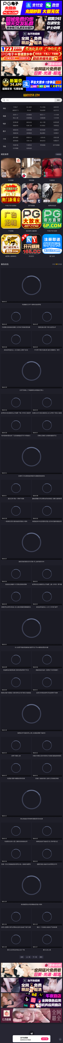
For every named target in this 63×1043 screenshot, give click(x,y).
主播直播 (42, 118)
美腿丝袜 (15, 133)
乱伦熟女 (42, 125)
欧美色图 (42, 130)
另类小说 (29, 141)
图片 (4, 131)
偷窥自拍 (15, 130)
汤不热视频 (56, 145)
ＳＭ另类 (56, 118)
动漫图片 (56, 130)
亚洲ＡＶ (15, 115)
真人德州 (29, 107)
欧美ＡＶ (42, 115)
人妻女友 (42, 137)
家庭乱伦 (29, 137)
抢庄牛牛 (56, 110)
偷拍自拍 (29, 122)
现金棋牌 (42, 110)
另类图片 (56, 133)
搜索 (58, 100)
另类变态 (56, 125)
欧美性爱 (56, 122)
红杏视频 (15, 148)
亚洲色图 (29, 130)
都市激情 (15, 137)
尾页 (41, 957)
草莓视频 (42, 145)
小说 (4, 139)
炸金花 (29, 110)
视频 (4, 116)
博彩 (4, 108)
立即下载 (44, 1039)
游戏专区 (56, 107)
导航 (4, 146)
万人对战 (42, 107)
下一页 (35, 957)
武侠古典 (56, 137)
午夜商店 (29, 145)
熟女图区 (42, 133)
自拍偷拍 (29, 115)
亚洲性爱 (15, 122)
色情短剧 (29, 148)
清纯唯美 (29, 133)
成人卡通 (42, 122)
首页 (22, 957)
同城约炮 (15, 145)
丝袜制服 (29, 118)
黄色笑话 (42, 141)
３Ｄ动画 (56, 115)
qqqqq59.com (31, 95)
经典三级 (29, 125)
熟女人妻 (15, 118)
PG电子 (15, 107)
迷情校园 (15, 141)
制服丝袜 (15, 125)
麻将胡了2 (16, 110)
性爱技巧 (56, 141)
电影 (4, 124)
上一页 (28, 957)
